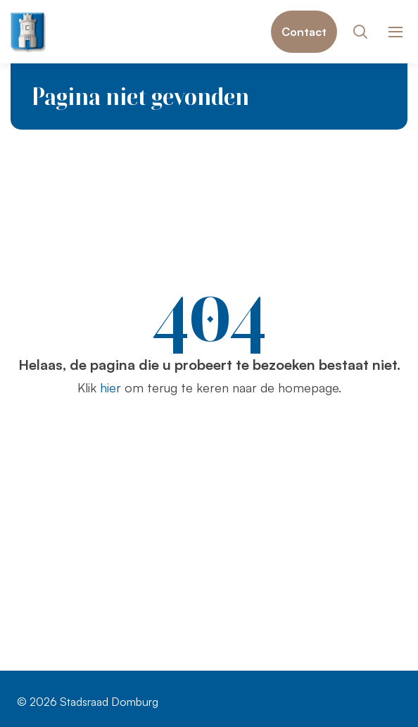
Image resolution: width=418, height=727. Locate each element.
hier (110, 387)
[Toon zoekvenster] (360, 32)
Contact (304, 32)
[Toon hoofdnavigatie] (395, 32)
